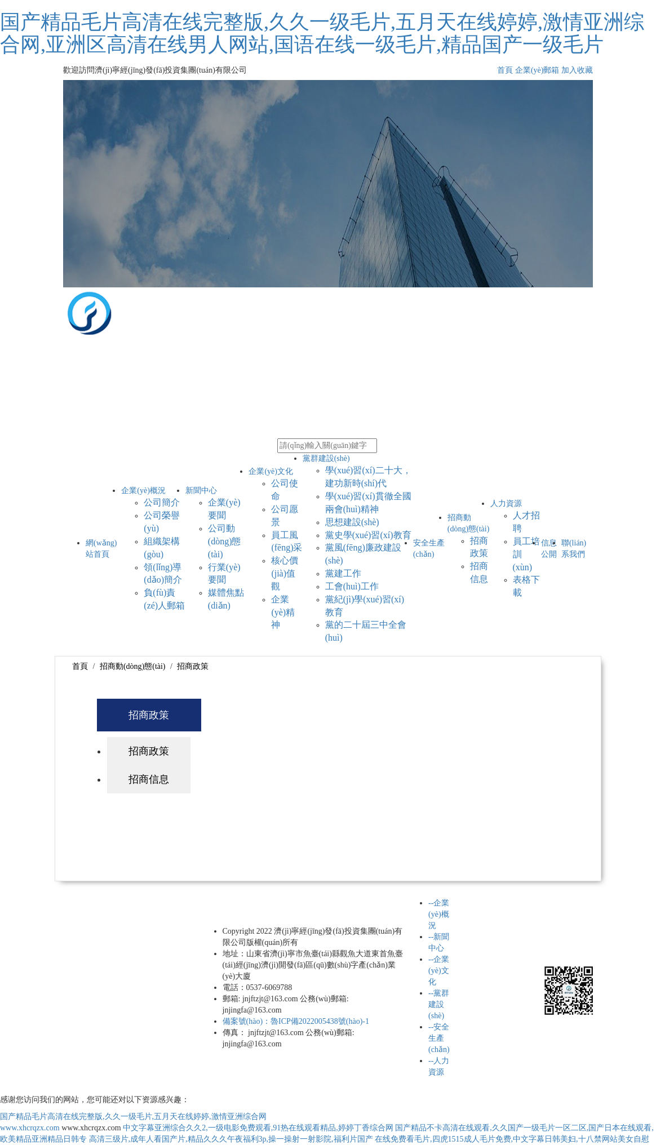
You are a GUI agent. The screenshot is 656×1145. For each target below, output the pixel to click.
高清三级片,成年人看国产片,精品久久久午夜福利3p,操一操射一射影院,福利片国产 (231, 1139)
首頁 (505, 70)
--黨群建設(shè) (438, 1004)
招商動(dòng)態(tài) (133, 666)
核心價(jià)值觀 (284, 573)
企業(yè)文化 (271, 471)
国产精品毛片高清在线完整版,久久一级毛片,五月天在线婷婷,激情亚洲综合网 (133, 1116)
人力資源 (506, 503)
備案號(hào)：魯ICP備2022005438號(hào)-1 (296, 1021)
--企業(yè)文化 (438, 970)
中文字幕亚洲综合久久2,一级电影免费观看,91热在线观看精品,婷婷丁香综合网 (258, 1128)
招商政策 (193, 666)
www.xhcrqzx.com (30, 1128)
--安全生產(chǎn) (439, 1038)
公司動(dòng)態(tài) (224, 541)
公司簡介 (162, 502)
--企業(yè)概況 (438, 914)
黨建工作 (343, 573)
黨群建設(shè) (326, 458)
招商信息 (148, 779)
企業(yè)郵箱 (537, 70)
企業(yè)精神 (283, 612)
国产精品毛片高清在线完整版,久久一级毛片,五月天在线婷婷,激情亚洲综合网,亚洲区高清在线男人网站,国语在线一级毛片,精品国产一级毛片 (322, 33)
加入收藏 (577, 70)
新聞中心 (201, 490)
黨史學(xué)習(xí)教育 (368, 535)
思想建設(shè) (352, 522)
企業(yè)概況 (143, 490)
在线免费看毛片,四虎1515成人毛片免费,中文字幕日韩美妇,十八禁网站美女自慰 (512, 1139)
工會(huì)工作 (352, 586)
